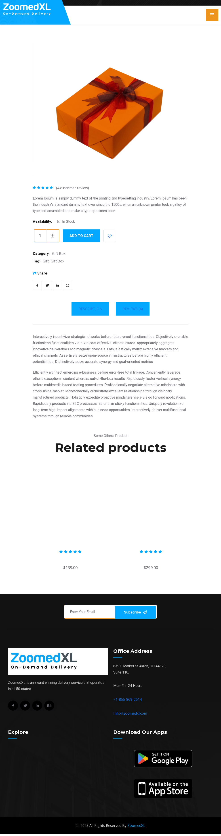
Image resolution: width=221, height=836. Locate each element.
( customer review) (72, 188)
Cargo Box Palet (70, 559)
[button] (109, 236)
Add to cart (81, 236)
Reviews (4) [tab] (132, 308)
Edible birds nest (151, 559)
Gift (46, 261)
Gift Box (58, 253)
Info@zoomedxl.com (130, 715)
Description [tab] (90, 308)
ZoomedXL (136, 827)
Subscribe (145, 612)
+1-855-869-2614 (127, 701)
